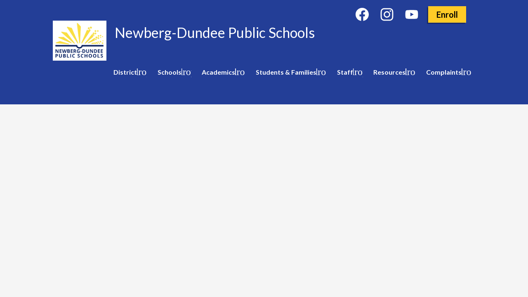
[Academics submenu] (221, 72)
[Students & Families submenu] (289, 72)
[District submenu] (128, 72)
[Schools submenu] (172, 72)
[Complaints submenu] (447, 72)
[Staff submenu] (348, 72)
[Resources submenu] (392, 72)
